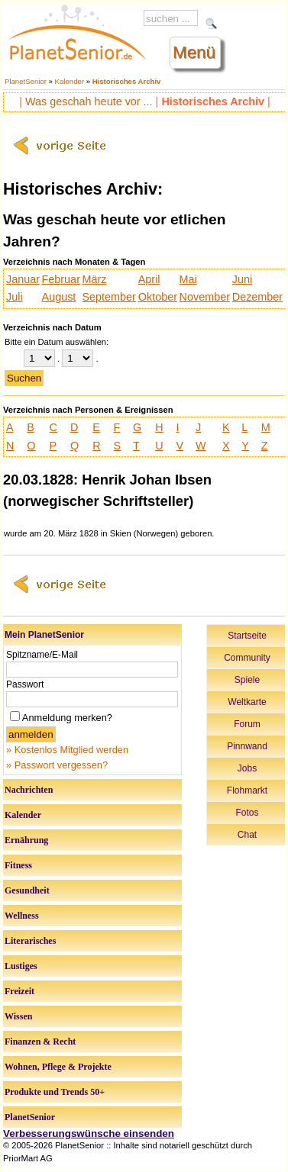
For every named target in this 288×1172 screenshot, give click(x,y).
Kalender (69, 81)
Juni (242, 279)
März (95, 279)
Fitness (18, 865)
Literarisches (30, 940)
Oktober (157, 297)
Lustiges (21, 966)
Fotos (246, 812)
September (109, 297)
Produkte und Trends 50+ (55, 1092)
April (149, 279)
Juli (14, 297)
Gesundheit (27, 890)
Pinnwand (247, 746)
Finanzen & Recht (40, 1041)
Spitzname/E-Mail (42, 654)
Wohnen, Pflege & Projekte (58, 1066)
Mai (188, 279)
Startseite (247, 635)
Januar (23, 279)
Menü (194, 52)
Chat (247, 834)
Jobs (247, 768)
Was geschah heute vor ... (89, 101)
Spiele (247, 680)
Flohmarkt (247, 790)
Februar (61, 279)
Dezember (257, 297)
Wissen (18, 1016)
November (205, 297)
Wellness (22, 915)
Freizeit (19, 991)
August (59, 297)
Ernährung (26, 840)
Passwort (25, 684)
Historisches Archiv (126, 81)
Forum (247, 724)
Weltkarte (247, 702)
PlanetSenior (26, 81)
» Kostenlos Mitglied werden (67, 749)
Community (247, 657)
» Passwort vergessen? (57, 765)
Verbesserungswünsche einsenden (88, 1133)
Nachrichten (29, 789)
